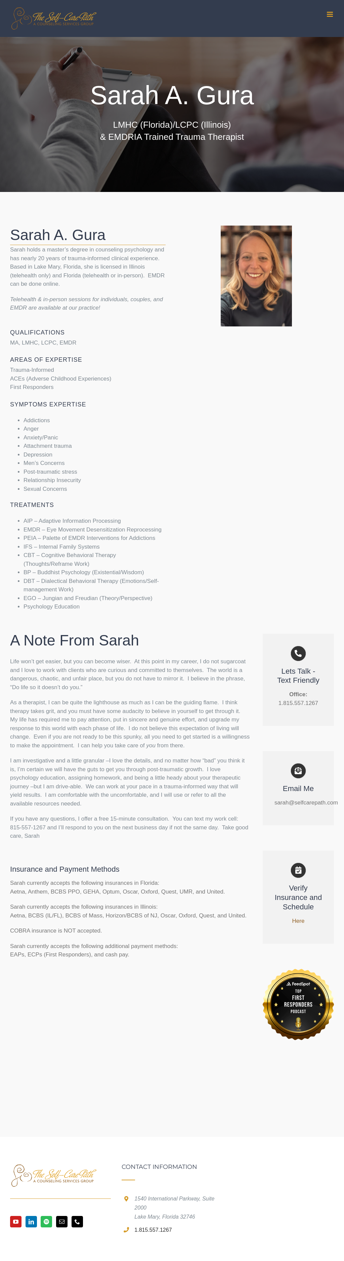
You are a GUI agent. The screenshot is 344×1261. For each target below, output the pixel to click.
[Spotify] (46, 1221)
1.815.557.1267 (153, 1230)
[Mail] (62, 1221)
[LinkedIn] (31, 1221)
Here (298, 921)
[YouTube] (16, 1221)
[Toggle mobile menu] (330, 14)
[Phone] (77, 1221)
